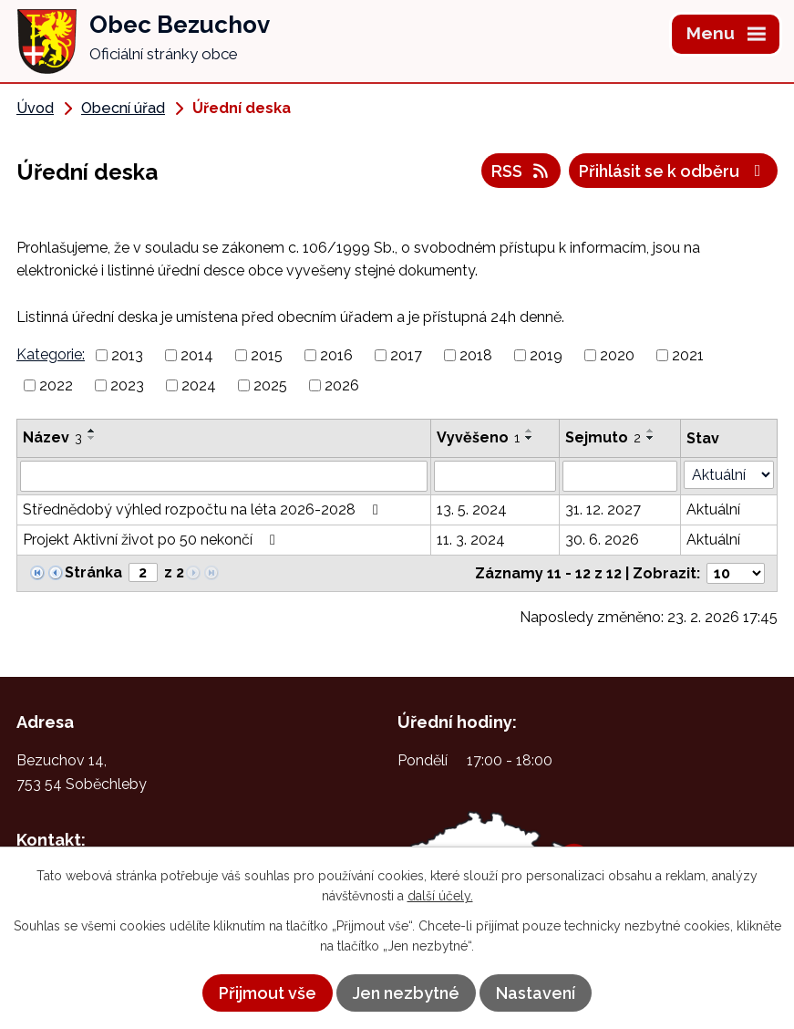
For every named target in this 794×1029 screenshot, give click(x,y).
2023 (127, 385)
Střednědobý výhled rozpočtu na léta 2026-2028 (204, 509)
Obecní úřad (123, 108)
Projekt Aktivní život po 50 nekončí (152, 539)
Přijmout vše (267, 993)
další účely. (440, 896)
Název (52, 437)
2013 (127, 355)
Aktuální (713, 509)
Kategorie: (50, 354)
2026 (342, 385)
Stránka (93, 572)
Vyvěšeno (478, 437)
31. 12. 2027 (603, 509)
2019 (546, 355)
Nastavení (535, 993)
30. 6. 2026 (602, 539)
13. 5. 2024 (472, 509)
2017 (406, 355)
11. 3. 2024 (471, 539)
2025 (270, 385)
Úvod (35, 108)
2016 (336, 355)
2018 (475, 355)
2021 (688, 355)
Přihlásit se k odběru (673, 171)
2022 (56, 385)
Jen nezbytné (406, 993)
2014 (196, 355)
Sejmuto (603, 437)
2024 (198, 385)
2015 (267, 355)
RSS (521, 171)
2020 (617, 355)
